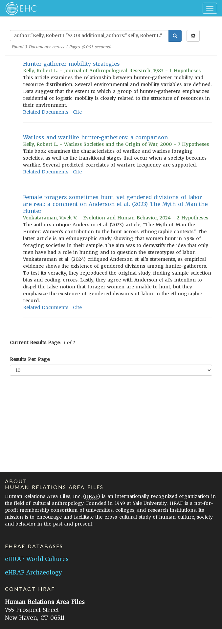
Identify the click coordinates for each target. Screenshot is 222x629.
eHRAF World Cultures (37, 559)
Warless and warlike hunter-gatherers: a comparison (95, 137)
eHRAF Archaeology (33, 572)
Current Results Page (35, 343)
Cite (77, 112)
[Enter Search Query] (89, 35)
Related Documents (45, 112)
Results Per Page (30, 359)
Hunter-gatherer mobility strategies (71, 63)
